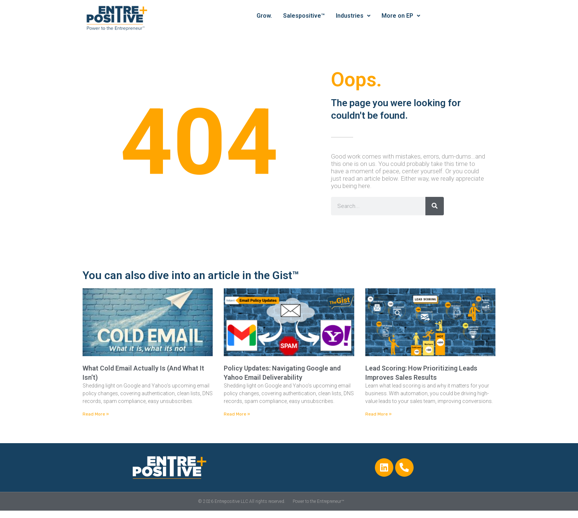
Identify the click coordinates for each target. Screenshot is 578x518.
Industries (353, 15)
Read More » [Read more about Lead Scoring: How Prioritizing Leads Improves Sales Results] (378, 414)
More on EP (401, 15)
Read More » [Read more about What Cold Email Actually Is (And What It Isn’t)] (96, 414)
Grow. (264, 15)
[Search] (434, 206)
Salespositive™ (304, 15)
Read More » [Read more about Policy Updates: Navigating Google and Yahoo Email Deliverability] (237, 414)
